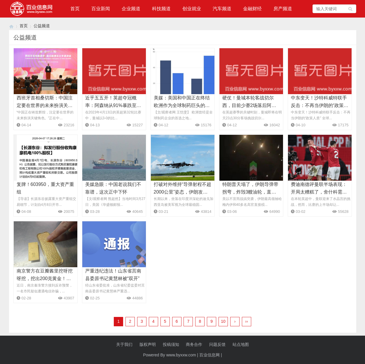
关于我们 (124, 344)
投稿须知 (171, 344)
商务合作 (194, 344)
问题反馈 (217, 344)
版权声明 (147, 344)
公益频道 (42, 25)
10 (223, 321)
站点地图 (241, 344)
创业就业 (191, 8)
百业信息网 (209, 355)
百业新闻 (100, 8)
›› (246, 321)
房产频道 (282, 8)
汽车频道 (222, 8)
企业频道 (131, 8)
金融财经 (252, 8)
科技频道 (161, 8)
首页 (75, 8)
